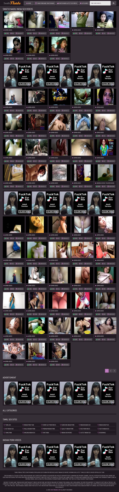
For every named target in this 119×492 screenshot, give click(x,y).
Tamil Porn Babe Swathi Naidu (44, 3)
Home (28, 3)
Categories (84, 3)
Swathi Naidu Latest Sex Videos (67, 3)
